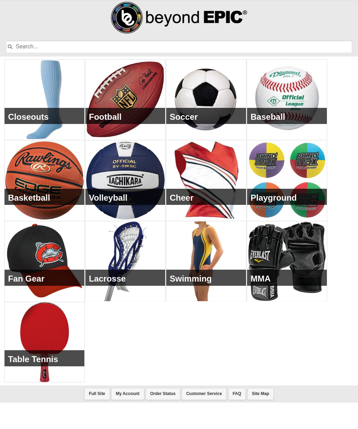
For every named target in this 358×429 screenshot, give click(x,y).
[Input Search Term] (172, 47)
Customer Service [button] (204, 420)
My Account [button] (128, 420)
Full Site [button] (97, 420)
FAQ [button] (237, 420)
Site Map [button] (260, 420)
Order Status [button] (163, 420)
